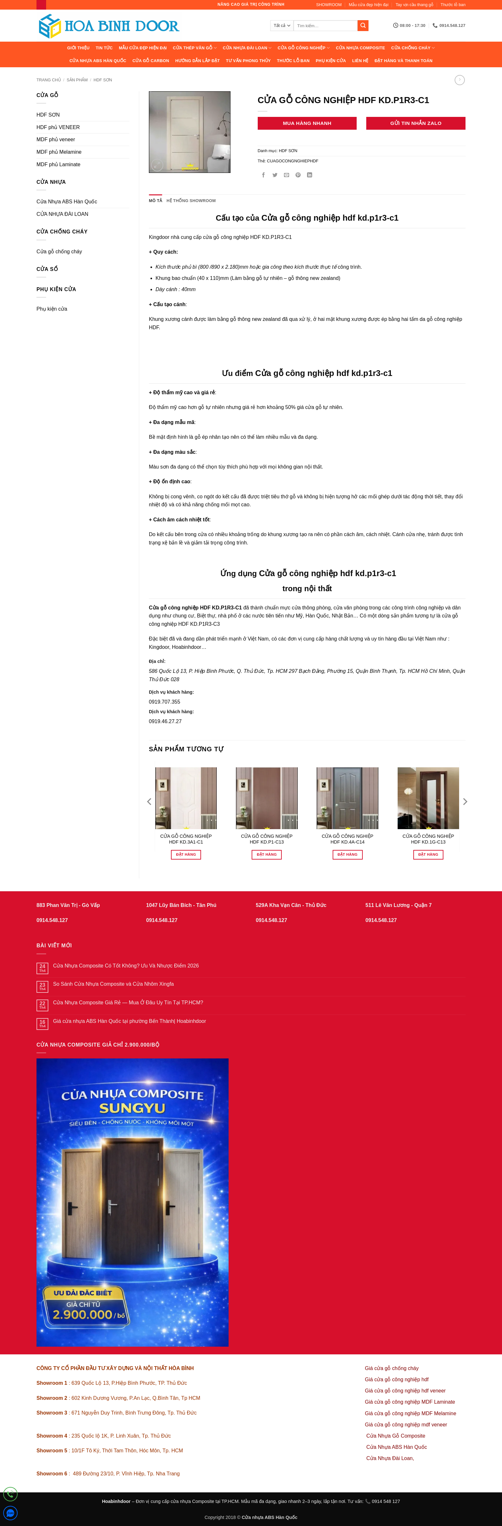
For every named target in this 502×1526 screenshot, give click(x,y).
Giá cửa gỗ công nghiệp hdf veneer (405, 1390)
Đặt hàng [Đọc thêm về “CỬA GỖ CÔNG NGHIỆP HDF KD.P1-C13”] (267, 854)
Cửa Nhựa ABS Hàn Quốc (97, 60)
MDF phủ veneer (55, 139)
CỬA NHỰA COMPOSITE (360, 47)
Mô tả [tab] (155, 200)
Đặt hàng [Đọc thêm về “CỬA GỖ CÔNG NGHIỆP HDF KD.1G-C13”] (428, 854)
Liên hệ (360, 60)
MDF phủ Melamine (59, 152)
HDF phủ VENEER (58, 127)
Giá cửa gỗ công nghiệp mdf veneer (406, 1424)
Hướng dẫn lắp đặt (197, 60)
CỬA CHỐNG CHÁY (413, 48)
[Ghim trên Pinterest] (298, 175)
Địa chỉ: (157, 661)
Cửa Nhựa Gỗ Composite (396, 1436)
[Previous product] (460, 80)
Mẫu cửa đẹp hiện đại (369, 4)
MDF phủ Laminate (58, 164)
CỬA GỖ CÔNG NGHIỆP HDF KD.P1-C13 (267, 839)
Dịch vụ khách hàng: (171, 692)
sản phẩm (77, 80)
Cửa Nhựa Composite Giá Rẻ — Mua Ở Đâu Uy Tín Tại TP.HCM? (128, 1002)
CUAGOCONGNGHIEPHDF (293, 161)
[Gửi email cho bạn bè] (286, 175)
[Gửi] (363, 25)
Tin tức (104, 47)
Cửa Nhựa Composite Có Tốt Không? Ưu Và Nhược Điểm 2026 (126, 965)
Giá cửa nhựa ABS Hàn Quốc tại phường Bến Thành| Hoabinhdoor (129, 1021)
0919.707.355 (164, 702)
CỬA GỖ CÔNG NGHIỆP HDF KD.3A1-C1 (186, 839)
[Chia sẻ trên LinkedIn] (309, 175)
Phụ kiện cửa (331, 60)
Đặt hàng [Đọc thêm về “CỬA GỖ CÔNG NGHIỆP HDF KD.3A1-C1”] (186, 854)
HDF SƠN (102, 80)
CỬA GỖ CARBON (151, 60)
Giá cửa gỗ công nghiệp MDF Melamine (410, 1413)
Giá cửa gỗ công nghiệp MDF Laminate (410, 1402)
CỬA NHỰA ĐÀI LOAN (247, 48)
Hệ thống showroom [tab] (191, 200)
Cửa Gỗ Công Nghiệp (304, 48)
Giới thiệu (78, 47)
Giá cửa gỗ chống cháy (392, 1368)
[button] (157, 165)
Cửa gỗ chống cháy (59, 251)
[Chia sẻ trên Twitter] (275, 175)
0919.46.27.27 (165, 721)
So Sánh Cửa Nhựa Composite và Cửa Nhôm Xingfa (113, 984)
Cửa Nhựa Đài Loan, (390, 1458)
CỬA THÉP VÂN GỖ (195, 48)
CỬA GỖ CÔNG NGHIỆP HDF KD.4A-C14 (347, 839)
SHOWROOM (329, 4)
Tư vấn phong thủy (248, 60)
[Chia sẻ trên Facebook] (263, 175)
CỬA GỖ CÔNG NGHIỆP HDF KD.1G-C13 (428, 839)
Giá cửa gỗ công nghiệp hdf (397, 1379)
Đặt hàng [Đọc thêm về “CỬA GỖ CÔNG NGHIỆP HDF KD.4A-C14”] (348, 854)
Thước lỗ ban (453, 4)
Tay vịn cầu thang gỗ (414, 4)
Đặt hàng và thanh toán (404, 60)
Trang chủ (48, 80)
